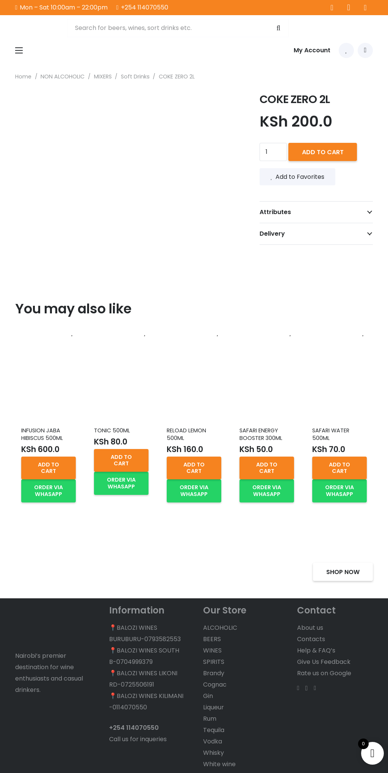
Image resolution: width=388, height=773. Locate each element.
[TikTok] (365, 7)
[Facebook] (332, 7)
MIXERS (103, 76)
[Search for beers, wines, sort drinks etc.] (177, 28)
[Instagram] (348, 7)
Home (23, 76)
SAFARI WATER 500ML (330, 434)
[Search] (277, 28)
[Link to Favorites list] (346, 51)
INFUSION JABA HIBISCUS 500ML (42, 434)
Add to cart (323, 152)
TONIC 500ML (112, 430)
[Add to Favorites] (72, 333)
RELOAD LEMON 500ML (186, 434)
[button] (48, 468)
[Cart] (365, 51)
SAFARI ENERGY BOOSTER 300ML (260, 434)
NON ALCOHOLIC (62, 76)
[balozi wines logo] (37, 28)
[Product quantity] (273, 152)
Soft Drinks (135, 76)
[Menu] (19, 51)
